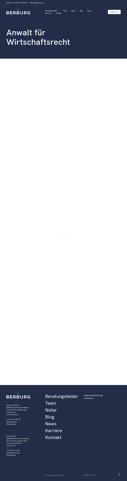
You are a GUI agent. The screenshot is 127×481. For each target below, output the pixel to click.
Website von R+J (90, 475)
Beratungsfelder (51, 11)
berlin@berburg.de (13, 453)
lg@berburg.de (39, 3)
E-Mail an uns (114, 12)
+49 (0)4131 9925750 (20, 3)
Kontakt (59, 13)
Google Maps (11, 424)
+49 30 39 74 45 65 (13, 450)
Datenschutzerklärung (93, 395)
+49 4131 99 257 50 (13, 419)
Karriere (48, 13)
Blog (81, 11)
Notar (73, 11)
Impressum (88, 398)
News (89, 11)
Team (65, 11)
